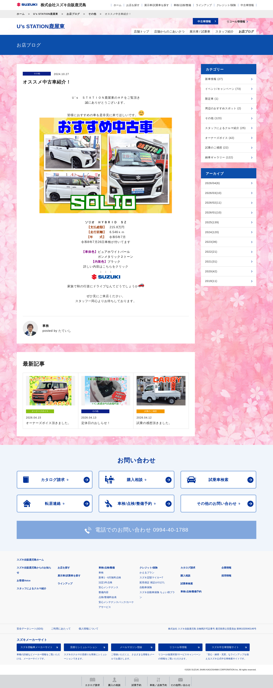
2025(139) (212, 222)
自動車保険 (146, 587)
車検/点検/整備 (182, 5)
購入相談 (185, 575)
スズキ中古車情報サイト (225, 647)
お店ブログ (73, 13)
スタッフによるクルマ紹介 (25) (225, 128)
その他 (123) (213, 118)
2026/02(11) (213, 202)
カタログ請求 (187, 567)
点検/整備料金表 (108, 597)
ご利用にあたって (61, 628)
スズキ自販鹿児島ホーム (30, 559)
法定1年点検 (105, 582)
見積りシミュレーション (83, 647)
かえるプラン (147, 572)
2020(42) (211, 271)
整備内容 (103, 592)
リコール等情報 (178, 647)
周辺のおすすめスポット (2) (223, 108)
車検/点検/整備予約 (191, 591)
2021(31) (211, 261)
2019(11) (211, 281)
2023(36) (211, 241)
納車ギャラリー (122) (219, 157)
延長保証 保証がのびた (152, 582)
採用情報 (226, 575)
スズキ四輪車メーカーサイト (36, 647)
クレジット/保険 (226, 5)
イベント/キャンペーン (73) (223, 88)
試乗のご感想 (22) (217, 147)
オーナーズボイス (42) (219, 137)
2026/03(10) (213, 192)
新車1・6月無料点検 (110, 577)
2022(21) (211, 251)
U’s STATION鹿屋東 (45, 13)
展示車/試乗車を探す (156, 5)
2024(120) (212, 232)
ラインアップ (204, 5)
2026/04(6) (212, 183)
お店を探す (133, 5)
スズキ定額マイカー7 (151, 577)
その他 (92, 13)
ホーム (118, 5)
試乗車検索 (186, 583)
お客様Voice (24, 580)
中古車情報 (247, 5)
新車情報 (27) (214, 78)
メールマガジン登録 (131, 647)
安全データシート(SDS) (30, 628)
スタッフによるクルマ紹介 (31, 588)
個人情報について (88, 628)
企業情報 (226, 567)
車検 (101, 572)
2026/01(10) (213, 212)
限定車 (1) (211, 98)
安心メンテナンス (108, 587)
